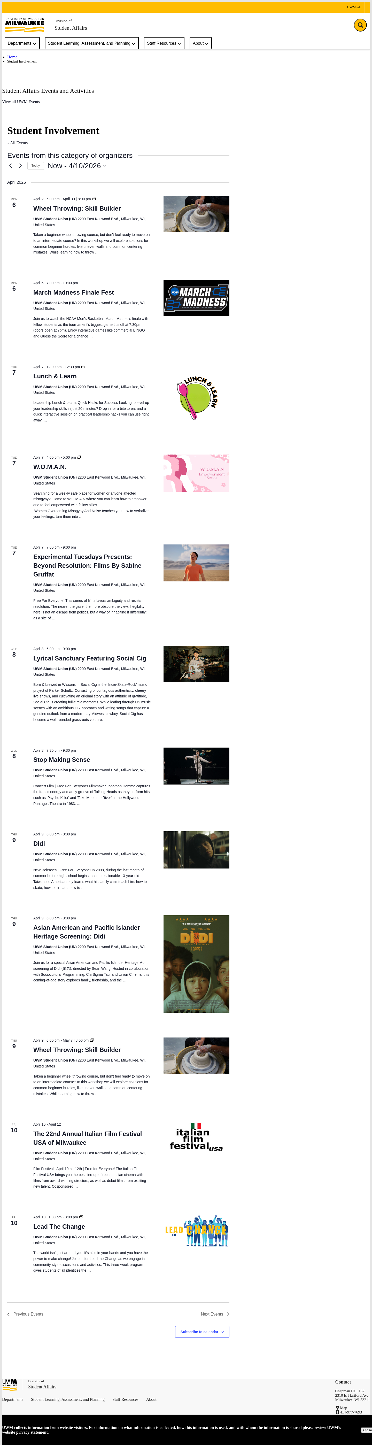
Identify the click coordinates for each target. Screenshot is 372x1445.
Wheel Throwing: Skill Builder (77, 208)
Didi (39, 843)
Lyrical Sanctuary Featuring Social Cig (89, 658)
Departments (22, 43)
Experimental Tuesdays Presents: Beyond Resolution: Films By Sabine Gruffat (87, 565)
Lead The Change (59, 1226)
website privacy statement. (25, 1432)
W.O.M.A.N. (49, 466)
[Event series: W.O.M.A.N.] (79, 457)
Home (12, 57)
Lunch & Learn (55, 376)
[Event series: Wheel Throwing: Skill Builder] (94, 199)
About (201, 43)
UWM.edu (354, 7)
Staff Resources (164, 43)
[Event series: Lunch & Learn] (83, 367)
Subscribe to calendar (199, 1332)
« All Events (17, 143)
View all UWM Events (21, 101)
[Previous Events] (10, 166)
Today (36, 165)
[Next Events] (20, 166)
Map (343, 1408)
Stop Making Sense (61, 759)
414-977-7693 (351, 1412)
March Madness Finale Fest (73, 292)
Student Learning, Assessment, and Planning (92, 43)
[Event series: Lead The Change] (81, 1217)
